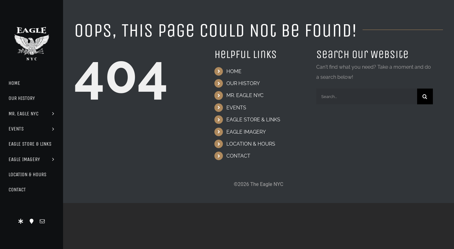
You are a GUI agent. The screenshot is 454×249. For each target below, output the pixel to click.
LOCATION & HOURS (250, 144)
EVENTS (236, 108)
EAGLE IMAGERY (246, 132)
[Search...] (366, 96)
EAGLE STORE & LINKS (253, 120)
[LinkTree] (20, 221)
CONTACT (238, 156)
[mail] (42, 221)
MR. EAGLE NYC (245, 95)
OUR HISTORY (243, 83)
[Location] (31, 221)
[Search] (425, 96)
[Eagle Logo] (31, 21)
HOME (234, 71)
